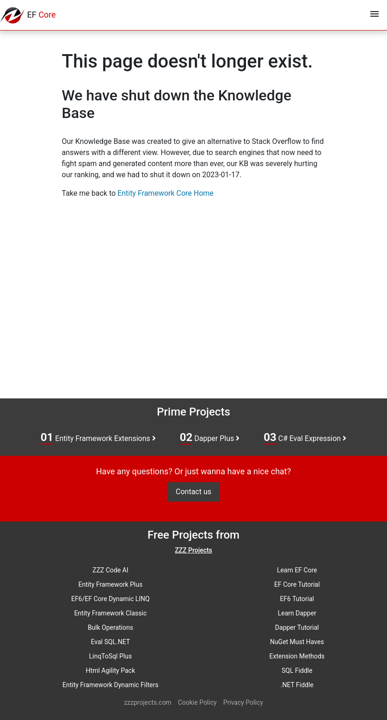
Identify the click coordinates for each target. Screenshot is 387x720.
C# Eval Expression (305, 438)
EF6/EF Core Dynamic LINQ (110, 598)
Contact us (193, 491)
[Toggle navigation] (374, 15)
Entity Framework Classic (110, 613)
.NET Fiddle (297, 685)
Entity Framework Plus (110, 584)
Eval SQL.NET (110, 642)
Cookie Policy (197, 702)
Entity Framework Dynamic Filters (110, 685)
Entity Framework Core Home (165, 193)
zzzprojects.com (147, 702)
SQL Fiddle (297, 670)
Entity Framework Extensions (98, 438)
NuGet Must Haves (297, 642)
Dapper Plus (210, 438)
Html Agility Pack (110, 670)
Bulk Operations (110, 627)
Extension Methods (297, 656)
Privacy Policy (243, 702)
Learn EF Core (297, 570)
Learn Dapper (297, 613)
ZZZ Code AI (110, 570)
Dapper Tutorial (297, 627)
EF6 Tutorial (297, 598)
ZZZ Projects (193, 550)
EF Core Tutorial (297, 584)
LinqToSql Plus (110, 656)
